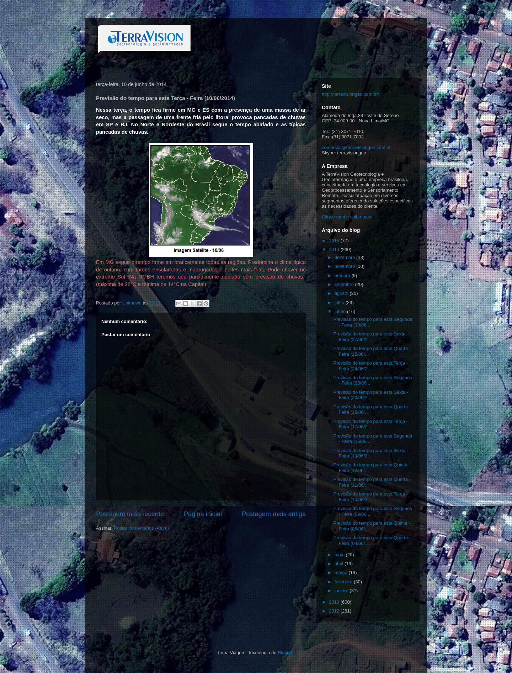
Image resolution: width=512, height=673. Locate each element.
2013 (335, 602)
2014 (335, 249)
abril (340, 563)
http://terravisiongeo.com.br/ (350, 94)
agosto (342, 293)
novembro (345, 266)
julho (340, 302)
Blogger (285, 652)
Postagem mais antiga (274, 514)
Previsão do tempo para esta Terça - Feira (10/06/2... (370, 496)
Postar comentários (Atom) (141, 528)
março (342, 572)
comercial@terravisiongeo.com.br (356, 147)
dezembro (345, 257)
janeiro (342, 590)
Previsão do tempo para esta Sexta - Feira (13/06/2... (370, 453)
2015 (335, 240)
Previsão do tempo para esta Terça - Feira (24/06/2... (370, 365)
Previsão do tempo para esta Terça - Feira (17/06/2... (370, 424)
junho (341, 311)
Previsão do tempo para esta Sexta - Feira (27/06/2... (370, 336)
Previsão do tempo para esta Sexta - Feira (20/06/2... (370, 395)
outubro (343, 275)
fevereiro (344, 581)
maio (340, 554)
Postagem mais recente (130, 514)
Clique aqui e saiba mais (347, 216)
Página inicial (203, 514)
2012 (335, 611)
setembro (345, 284)
